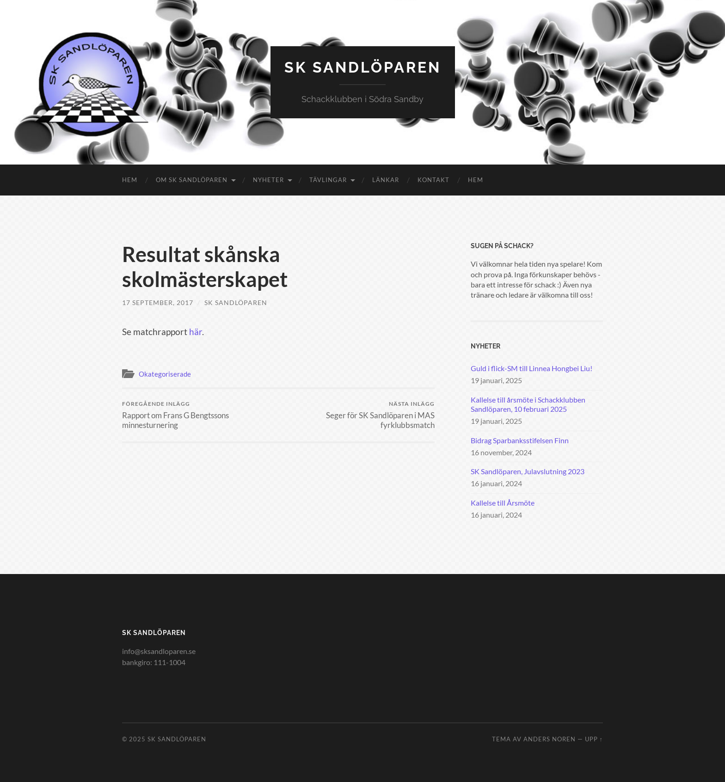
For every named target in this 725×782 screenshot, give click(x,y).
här (195, 331)
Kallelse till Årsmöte (503, 502)
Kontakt (433, 179)
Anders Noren (549, 739)
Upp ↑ (594, 739)
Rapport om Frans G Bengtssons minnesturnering (198, 415)
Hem (129, 179)
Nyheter (268, 179)
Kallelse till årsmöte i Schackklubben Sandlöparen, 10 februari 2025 (528, 404)
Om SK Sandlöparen (191, 179)
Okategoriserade (165, 374)
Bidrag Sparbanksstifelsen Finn (520, 440)
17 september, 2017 (157, 302)
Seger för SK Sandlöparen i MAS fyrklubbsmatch (358, 415)
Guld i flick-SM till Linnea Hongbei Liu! (531, 368)
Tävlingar (328, 179)
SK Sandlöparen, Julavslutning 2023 (527, 471)
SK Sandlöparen (362, 67)
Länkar (385, 179)
